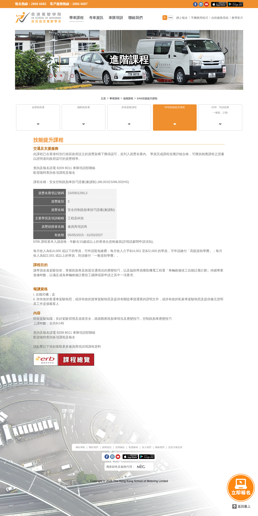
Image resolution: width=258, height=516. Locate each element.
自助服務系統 (219, 17)
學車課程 (76, 18)
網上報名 (182, 17)
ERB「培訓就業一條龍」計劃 (220, 112)
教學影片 (237, 17)
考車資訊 (96, 18)
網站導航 (72, 444)
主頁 (97, 98)
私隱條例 (134, 444)
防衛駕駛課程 (129, 108)
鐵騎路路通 (83, 108)
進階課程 (127, 98)
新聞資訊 (103, 444)
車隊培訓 (116, 18)
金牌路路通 (38, 108)
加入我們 (149, 444)
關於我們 (87, 444)
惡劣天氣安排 (182, 444)
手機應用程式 (199, 17)
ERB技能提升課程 (151, 98)
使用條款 (118, 444)
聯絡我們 (135, 18)
